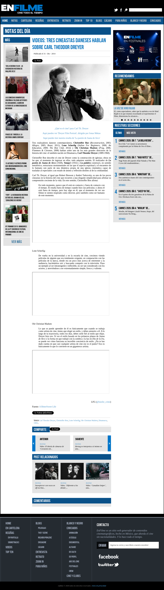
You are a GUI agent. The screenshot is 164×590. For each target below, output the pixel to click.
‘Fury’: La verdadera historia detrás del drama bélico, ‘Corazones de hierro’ (16, 195)
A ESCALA (72, 537)
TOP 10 (89, 21)
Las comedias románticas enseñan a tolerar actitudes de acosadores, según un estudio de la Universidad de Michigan (16, 100)
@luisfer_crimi (103, 402)
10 (150, 120)
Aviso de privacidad (99, 586)
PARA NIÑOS (121, 21)
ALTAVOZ (72, 547)
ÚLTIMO (119, 133)
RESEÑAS (39, 21)
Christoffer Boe (62, 420)
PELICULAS (42, 528)
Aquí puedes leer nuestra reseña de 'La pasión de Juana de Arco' (71, 138)
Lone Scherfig (74, 420)
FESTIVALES (73, 566)
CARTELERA (26, 21)
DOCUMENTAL (74, 542)
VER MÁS (16, 241)
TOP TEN (9, 552)
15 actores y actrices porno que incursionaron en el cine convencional (16, 163)
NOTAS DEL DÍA (17, 31)
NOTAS (14, 21)
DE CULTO (72, 552)
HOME (5, 21)
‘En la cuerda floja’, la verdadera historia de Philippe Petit (16, 66)
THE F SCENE (43, 532)
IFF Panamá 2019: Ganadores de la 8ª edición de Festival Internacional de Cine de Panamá (16, 228)
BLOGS (99, 21)
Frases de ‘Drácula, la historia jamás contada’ (16, 133)
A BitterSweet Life (47, 406)
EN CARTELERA (12, 528)
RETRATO (66, 21)
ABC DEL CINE (74, 561)
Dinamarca (102, 420)
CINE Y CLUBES (73, 576)
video (36, 423)
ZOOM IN (78, 21)
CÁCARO (108, 21)
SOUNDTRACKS (13, 542)
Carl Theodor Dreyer (47, 420)
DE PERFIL (73, 556)
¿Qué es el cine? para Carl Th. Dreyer (71, 128)
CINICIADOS (155, 21)
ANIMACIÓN (73, 532)
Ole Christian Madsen (89, 420)
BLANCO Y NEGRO (138, 21)
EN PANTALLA (13, 537)
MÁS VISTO (131, 133)
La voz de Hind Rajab (124, 108)
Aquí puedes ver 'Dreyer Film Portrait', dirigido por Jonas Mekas (72, 133)
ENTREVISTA (53, 21)
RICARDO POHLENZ (45, 537)
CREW (71, 571)
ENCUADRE (42, 542)
